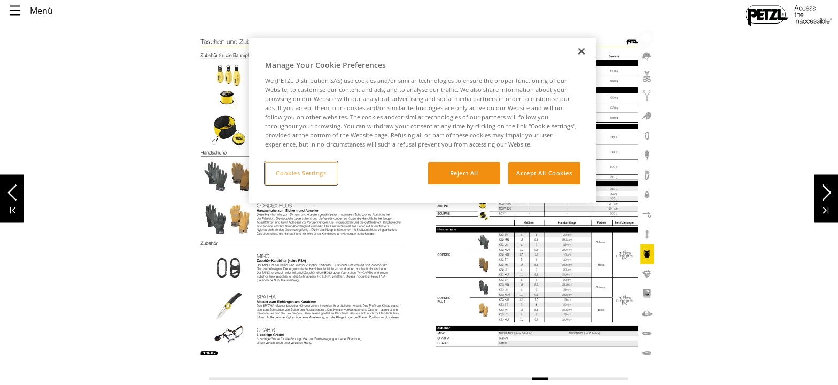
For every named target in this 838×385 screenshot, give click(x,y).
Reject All (464, 173)
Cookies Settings (301, 173)
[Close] (581, 51)
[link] (227, 130)
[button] (12, 189)
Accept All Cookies (544, 173)
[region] (422, 120)
